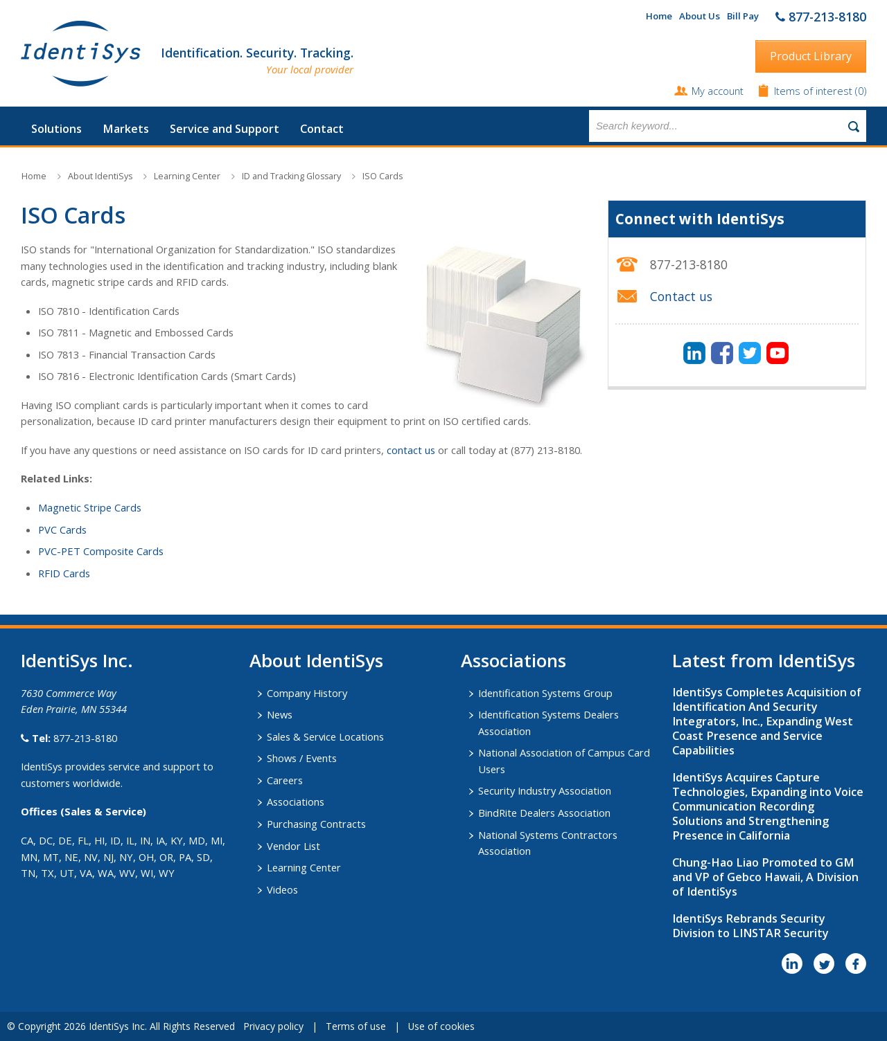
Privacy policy (273, 1026)
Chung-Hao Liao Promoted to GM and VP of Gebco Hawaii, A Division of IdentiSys (765, 877)
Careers (285, 780)
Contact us (681, 296)
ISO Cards (382, 176)
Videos (282, 889)
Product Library (811, 56)
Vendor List (293, 846)
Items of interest (814, 91)
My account (718, 91)
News (279, 714)
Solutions (56, 128)
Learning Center (187, 176)
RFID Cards (64, 573)
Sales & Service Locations (325, 736)
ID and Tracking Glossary (291, 176)
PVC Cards (62, 529)
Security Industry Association (544, 790)
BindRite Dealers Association (544, 813)
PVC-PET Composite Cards (101, 551)
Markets (126, 128)
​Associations (513, 660)
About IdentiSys (100, 176)
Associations (295, 801)
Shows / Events (302, 758)
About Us (699, 16)
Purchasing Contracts (316, 824)
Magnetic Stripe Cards (89, 507)
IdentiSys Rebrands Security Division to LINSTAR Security (750, 926)
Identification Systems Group (545, 693)
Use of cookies (441, 1026)
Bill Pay (743, 16)
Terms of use (356, 1026)
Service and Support (224, 128)
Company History (307, 693)
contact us (411, 450)
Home (659, 16)
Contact (322, 128)
